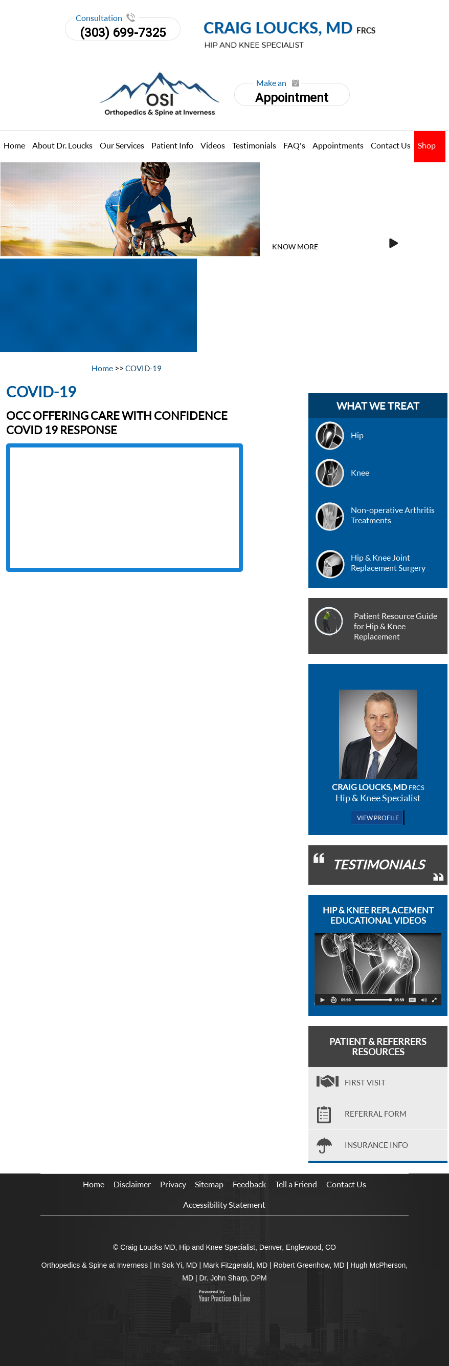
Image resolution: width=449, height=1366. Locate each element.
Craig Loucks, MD (378, 787)
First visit (365, 1082)
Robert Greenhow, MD (308, 1265)
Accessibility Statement (224, 1204)
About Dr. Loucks (62, 145)
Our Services (122, 145)
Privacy (173, 1184)
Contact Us (391, 145)
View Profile (378, 818)
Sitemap (209, 1184)
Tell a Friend (296, 1184)
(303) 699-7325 (123, 33)
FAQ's (294, 145)
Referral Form (376, 1113)
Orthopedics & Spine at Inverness (94, 1265)
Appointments (338, 145)
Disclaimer (132, 1184)
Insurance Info (376, 1144)
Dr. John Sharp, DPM (232, 1278)
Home (14, 145)
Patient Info (172, 145)
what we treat (377, 405)
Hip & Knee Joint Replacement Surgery (388, 562)
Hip (357, 435)
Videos (212, 145)
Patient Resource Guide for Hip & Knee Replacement (395, 626)
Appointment (291, 94)
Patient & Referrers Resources (377, 1046)
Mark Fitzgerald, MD (235, 1265)
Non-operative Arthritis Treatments (393, 515)
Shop (427, 145)
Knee (360, 472)
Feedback (249, 1184)
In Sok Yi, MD (175, 1265)
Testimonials (254, 145)
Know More (295, 246)
